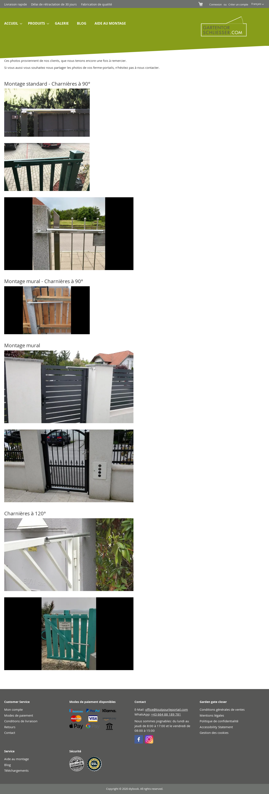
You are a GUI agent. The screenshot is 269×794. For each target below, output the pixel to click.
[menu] (94, 23)
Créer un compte (238, 4)
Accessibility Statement (216, 727)
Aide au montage (16, 759)
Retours (9, 727)
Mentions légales (212, 715)
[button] (257, 4)
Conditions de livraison (20, 721)
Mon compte (13, 709)
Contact (9, 732)
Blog (7, 765)
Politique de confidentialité (219, 721)
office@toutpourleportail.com (166, 709)
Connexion (215, 4)
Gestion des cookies (214, 732)
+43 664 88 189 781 (166, 714)
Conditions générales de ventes (222, 709)
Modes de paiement (18, 715)
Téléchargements (16, 770)
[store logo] (221, 26)
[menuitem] (12, 23)
